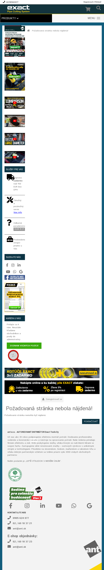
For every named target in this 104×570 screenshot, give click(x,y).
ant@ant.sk (19, 528)
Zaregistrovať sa (52, 399)
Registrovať (88, 2)
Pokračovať (91, 421)
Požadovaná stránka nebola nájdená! (50, 30)
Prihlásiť (98, 2)
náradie (34, 440)
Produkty (10, 18)
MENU (94, 18)
